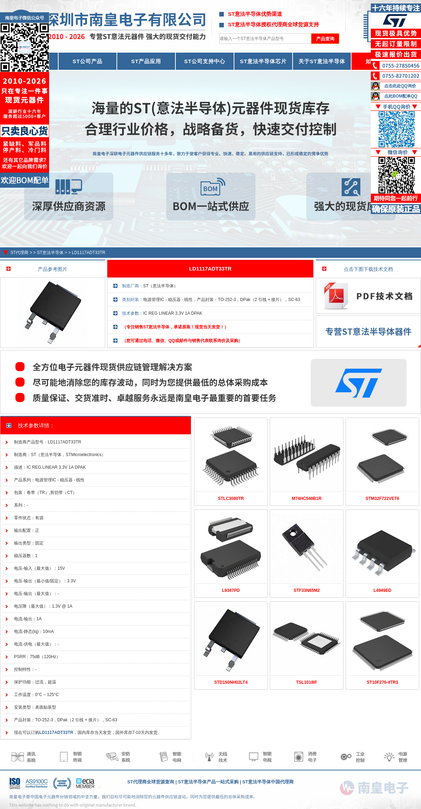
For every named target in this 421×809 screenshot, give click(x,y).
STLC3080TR (231, 498)
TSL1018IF (306, 682)
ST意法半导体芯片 (263, 61)
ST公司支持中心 (204, 61)
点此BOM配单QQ (400, 96)
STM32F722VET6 (382, 498)
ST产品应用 (146, 61)
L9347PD (231, 590)
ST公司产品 (87, 61)
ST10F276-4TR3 (382, 682)
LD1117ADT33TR (88, 252)
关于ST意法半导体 (322, 61)
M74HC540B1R (307, 498)
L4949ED (383, 590)
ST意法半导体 (50, 252)
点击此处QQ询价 (400, 85)
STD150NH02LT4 (230, 682)
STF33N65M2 (307, 590)
